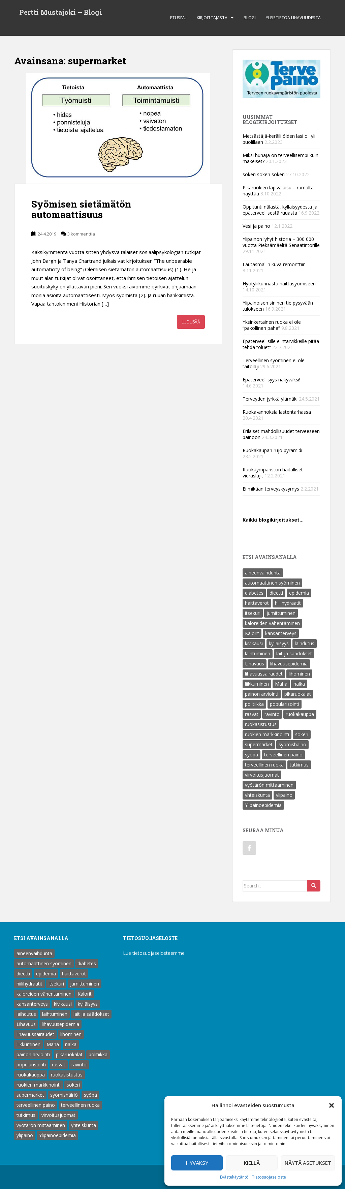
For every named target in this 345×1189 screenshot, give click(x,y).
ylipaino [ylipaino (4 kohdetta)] (284, 795)
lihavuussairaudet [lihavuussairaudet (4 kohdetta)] (264, 673)
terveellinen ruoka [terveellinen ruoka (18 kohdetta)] (264, 764)
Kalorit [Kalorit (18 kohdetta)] (252, 633)
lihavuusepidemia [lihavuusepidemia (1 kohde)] (289, 663)
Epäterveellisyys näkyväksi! (271, 379)
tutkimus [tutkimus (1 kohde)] (299, 764)
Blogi (250, 18)
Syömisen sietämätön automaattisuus (81, 209)
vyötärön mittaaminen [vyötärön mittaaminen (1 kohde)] (269, 785)
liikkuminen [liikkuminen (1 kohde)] (257, 684)
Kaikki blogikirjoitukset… (273, 520)
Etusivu (178, 18)
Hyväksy (197, 1162)
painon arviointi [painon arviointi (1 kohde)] (261, 694)
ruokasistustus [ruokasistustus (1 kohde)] (261, 724)
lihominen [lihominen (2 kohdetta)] (299, 673)
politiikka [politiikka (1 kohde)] (254, 704)
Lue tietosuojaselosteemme (154, 953)
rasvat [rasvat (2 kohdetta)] (251, 714)
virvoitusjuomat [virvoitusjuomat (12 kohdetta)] (262, 775)
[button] (331, 1105)
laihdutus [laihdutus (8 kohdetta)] (304, 643)
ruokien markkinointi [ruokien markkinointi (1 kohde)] (267, 734)
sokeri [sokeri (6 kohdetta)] (301, 734)
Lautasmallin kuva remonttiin (274, 264)
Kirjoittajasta (212, 18)
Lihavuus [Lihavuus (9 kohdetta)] (254, 663)
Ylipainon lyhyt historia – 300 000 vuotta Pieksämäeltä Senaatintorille (281, 242)
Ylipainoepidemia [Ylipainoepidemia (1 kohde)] (263, 805)
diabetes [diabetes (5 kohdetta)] (254, 593)
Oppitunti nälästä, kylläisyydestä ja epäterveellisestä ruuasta (280, 210)
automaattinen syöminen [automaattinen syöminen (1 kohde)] (272, 583)
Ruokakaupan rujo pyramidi (272, 450)
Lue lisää (191, 322)
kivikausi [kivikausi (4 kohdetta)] (254, 643)
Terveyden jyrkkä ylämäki (270, 399)
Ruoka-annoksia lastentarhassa (277, 412)
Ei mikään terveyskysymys (271, 489)
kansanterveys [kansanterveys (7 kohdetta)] (280, 633)
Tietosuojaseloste (269, 1177)
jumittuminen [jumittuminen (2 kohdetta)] (280, 613)
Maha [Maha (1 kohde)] (281, 684)
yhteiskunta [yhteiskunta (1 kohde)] (257, 795)
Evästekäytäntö (234, 1177)
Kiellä (252, 1162)
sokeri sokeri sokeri (264, 174)
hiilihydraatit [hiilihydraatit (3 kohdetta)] (288, 603)
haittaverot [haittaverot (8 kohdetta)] (257, 603)
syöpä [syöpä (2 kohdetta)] (251, 754)
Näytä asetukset (308, 1162)
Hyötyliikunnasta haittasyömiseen (279, 283)
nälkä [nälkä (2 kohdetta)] (299, 684)
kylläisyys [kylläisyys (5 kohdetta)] (279, 643)
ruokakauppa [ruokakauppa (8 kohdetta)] (300, 714)
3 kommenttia (81, 234)
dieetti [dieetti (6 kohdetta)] (276, 593)
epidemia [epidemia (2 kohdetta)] (299, 593)
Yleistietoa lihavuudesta (293, 18)
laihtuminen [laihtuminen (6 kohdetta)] (257, 653)
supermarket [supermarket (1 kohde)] (259, 744)
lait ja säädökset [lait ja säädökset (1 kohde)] (294, 653)
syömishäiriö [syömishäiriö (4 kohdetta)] (292, 744)
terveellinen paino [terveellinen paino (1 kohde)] (283, 754)
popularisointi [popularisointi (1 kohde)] (284, 704)
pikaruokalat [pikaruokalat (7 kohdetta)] (297, 694)
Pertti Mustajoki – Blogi (60, 12)
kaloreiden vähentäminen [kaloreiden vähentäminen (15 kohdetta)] (272, 623)
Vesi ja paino (256, 226)
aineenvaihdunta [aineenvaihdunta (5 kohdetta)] (263, 572)
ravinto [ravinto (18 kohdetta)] (272, 714)
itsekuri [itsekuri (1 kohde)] (252, 613)
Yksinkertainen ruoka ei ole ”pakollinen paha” (272, 325)
